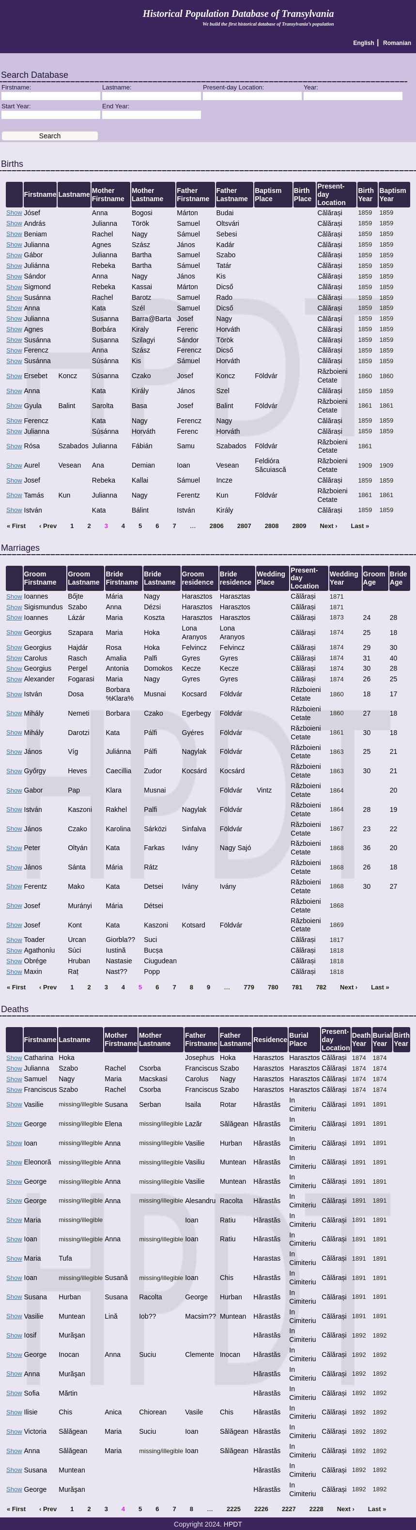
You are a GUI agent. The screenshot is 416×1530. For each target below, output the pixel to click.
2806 (217, 526)
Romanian (397, 43)
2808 (272, 526)
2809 (300, 526)
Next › (328, 526)
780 (273, 987)
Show (14, 212)
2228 (316, 1509)
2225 (234, 1509)
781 (297, 987)
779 (249, 987)
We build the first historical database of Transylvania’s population (268, 24)
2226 (261, 1509)
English (364, 43)
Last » (360, 526)
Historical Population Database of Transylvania (238, 13)
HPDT (233, 1524)
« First (16, 526)
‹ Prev (48, 526)
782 (321, 987)
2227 (289, 1509)
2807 (244, 526)
